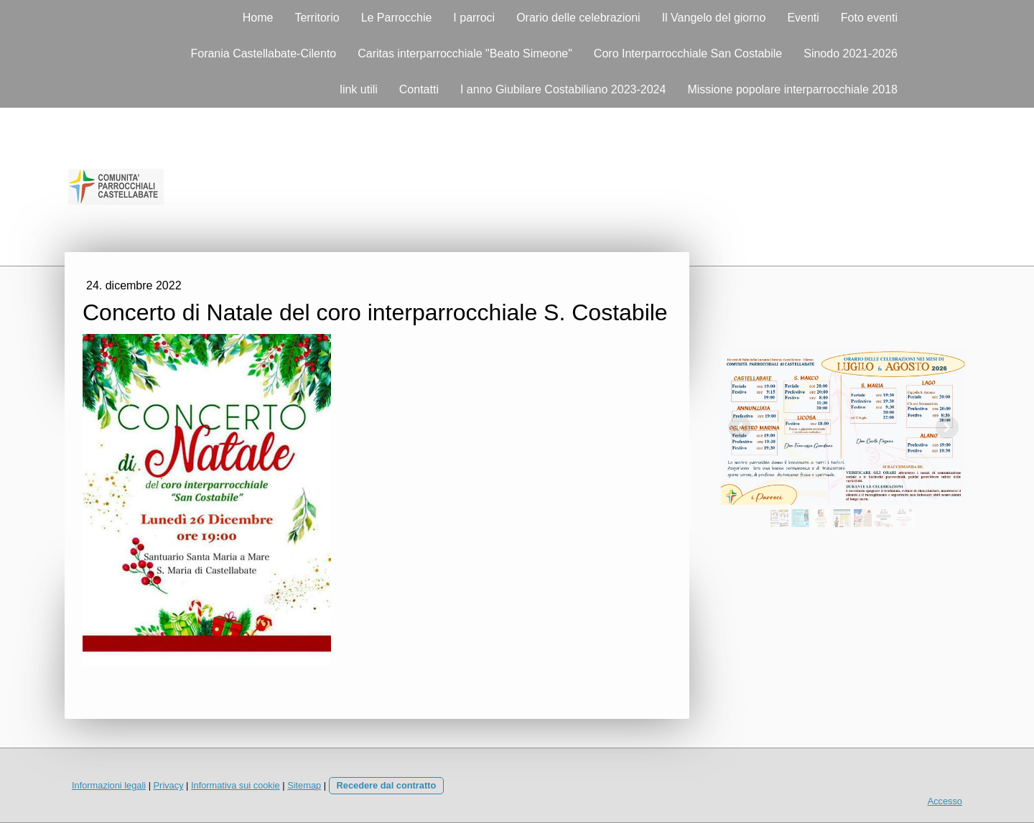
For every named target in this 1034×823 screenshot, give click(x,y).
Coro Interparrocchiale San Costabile (688, 53)
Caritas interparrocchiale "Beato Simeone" (465, 53)
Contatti (419, 89)
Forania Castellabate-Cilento (263, 53)
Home (258, 17)
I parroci (474, 17)
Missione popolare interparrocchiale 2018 (792, 89)
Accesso (945, 801)
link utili (358, 89)
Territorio (316, 17)
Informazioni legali (109, 785)
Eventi (803, 17)
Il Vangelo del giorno (714, 17)
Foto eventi (869, 17)
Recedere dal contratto (387, 785)
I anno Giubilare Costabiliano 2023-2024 (563, 89)
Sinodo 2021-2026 (851, 53)
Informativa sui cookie (235, 785)
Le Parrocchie (396, 17)
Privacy (169, 785)
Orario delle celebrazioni (578, 17)
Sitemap (304, 785)
